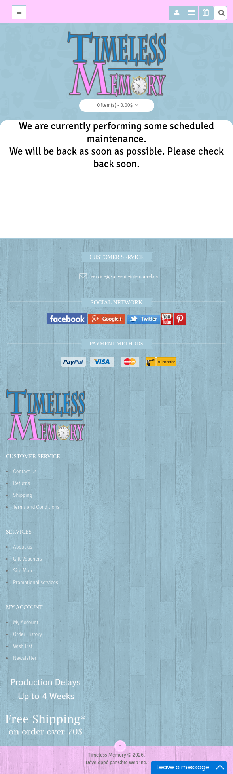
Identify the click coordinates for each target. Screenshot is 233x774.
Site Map (22, 571)
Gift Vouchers (27, 559)
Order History (27, 634)
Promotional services (35, 583)
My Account (25, 622)
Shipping (22, 495)
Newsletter (25, 658)
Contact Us (25, 471)
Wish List (22, 646)
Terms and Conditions (36, 507)
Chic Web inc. (132, 762)
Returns (21, 483)
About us (22, 547)
